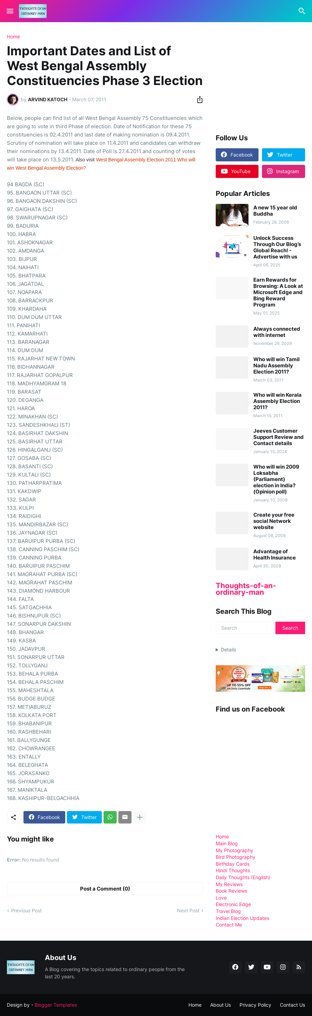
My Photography (234, 850)
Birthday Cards (233, 864)
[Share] (198, 99)
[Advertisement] (264, 77)
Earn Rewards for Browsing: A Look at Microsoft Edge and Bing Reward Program (278, 292)
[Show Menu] (9, 11)
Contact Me (229, 925)
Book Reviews (231, 891)
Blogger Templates (56, 1005)
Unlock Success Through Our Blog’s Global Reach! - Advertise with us (277, 247)
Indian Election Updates (242, 918)
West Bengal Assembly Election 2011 (136, 159)
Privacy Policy (255, 1005)
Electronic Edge (233, 904)
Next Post (188, 910)
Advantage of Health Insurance (274, 554)
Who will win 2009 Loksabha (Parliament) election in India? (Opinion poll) (276, 479)
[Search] (303, 11)
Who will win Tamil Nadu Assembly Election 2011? (276, 365)
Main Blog (227, 843)
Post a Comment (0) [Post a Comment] (105, 888)
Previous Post (26, 910)
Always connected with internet (276, 332)
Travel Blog (228, 911)
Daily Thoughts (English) (243, 877)
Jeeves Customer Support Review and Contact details (278, 437)
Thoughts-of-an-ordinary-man (246, 589)
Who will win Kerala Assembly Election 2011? (277, 401)
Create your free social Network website (273, 521)
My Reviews (229, 884)
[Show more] (139, 817)
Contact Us (292, 1005)
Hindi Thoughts (233, 870)
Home (13, 36)
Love (221, 898)
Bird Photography (235, 857)
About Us (220, 1005)
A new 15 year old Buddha (275, 211)
